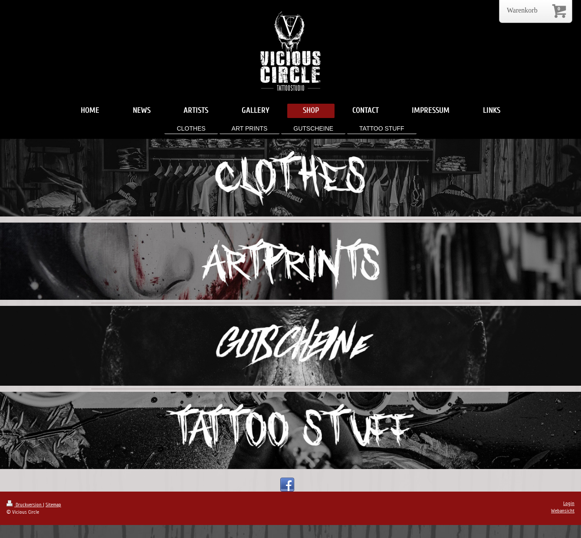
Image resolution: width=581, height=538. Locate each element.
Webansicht (562, 511)
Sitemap (53, 505)
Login (568, 503)
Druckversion (25, 505)
